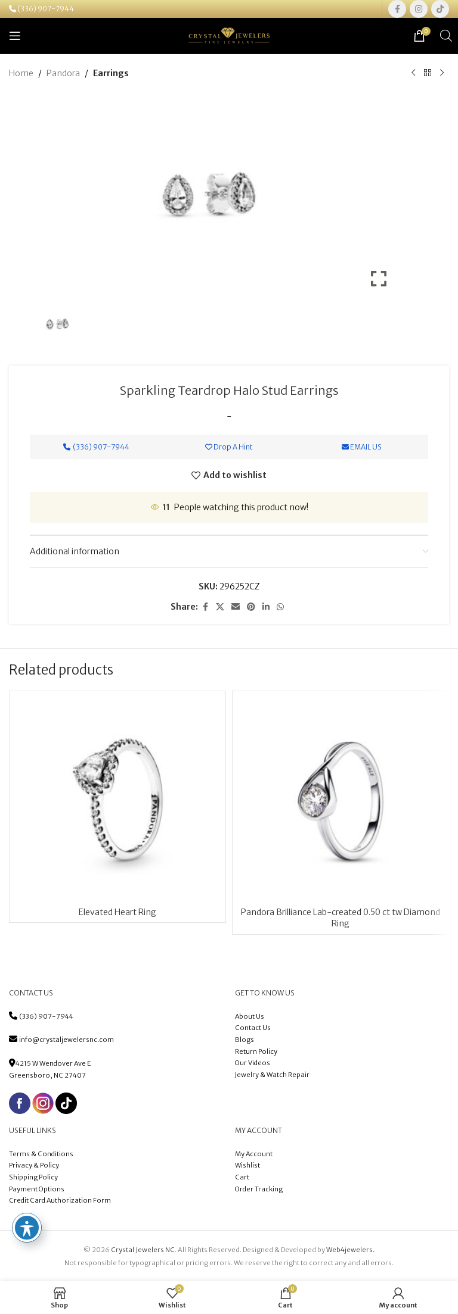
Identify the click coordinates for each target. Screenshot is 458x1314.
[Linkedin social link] (266, 608)
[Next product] (442, 73)
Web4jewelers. (350, 1250)
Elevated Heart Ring (117, 912)
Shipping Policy (33, 1177)
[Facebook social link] (397, 9)
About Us (249, 1016)
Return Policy (256, 1051)
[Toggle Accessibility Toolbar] (27, 1227)
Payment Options (36, 1189)
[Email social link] (235, 608)
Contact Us (253, 1027)
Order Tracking (259, 1189)
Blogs (244, 1039)
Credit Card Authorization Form (60, 1200)
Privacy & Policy (34, 1165)
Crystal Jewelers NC (143, 1250)
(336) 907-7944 (45, 8)
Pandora (63, 73)
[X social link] (220, 608)
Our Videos (252, 1063)
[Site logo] (229, 35)
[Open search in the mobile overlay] (446, 35)
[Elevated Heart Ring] (117, 799)
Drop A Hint (229, 447)
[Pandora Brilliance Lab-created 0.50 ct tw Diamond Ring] (340, 799)
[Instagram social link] (419, 9)
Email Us (362, 447)
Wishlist (247, 1165)
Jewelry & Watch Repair (272, 1074)
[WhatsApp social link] (280, 608)
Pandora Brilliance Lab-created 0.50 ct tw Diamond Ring (340, 918)
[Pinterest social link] (251, 608)
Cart (242, 1177)
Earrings (111, 73)
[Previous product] (413, 73)
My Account (254, 1154)
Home (21, 73)
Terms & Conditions (42, 1154)
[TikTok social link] (440, 9)
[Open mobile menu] (15, 36)
